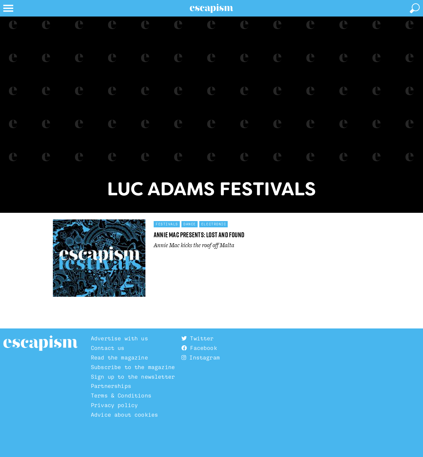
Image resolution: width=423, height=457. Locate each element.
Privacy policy (114, 405)
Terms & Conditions (121, 395)
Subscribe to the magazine (133, 367)
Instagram (200, 357)
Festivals (167, 224)
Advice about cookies (124, 414)
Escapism (40, 343)
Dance (189, 224)
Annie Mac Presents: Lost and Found (199, 235)
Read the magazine (119, 357)
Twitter (197, 338)
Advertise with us (119, 338)
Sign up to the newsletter (133, 376)
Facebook (199, 348)
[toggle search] (414, 8)
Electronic (213, 224)
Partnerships (111, 386)
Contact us (108, 348)
